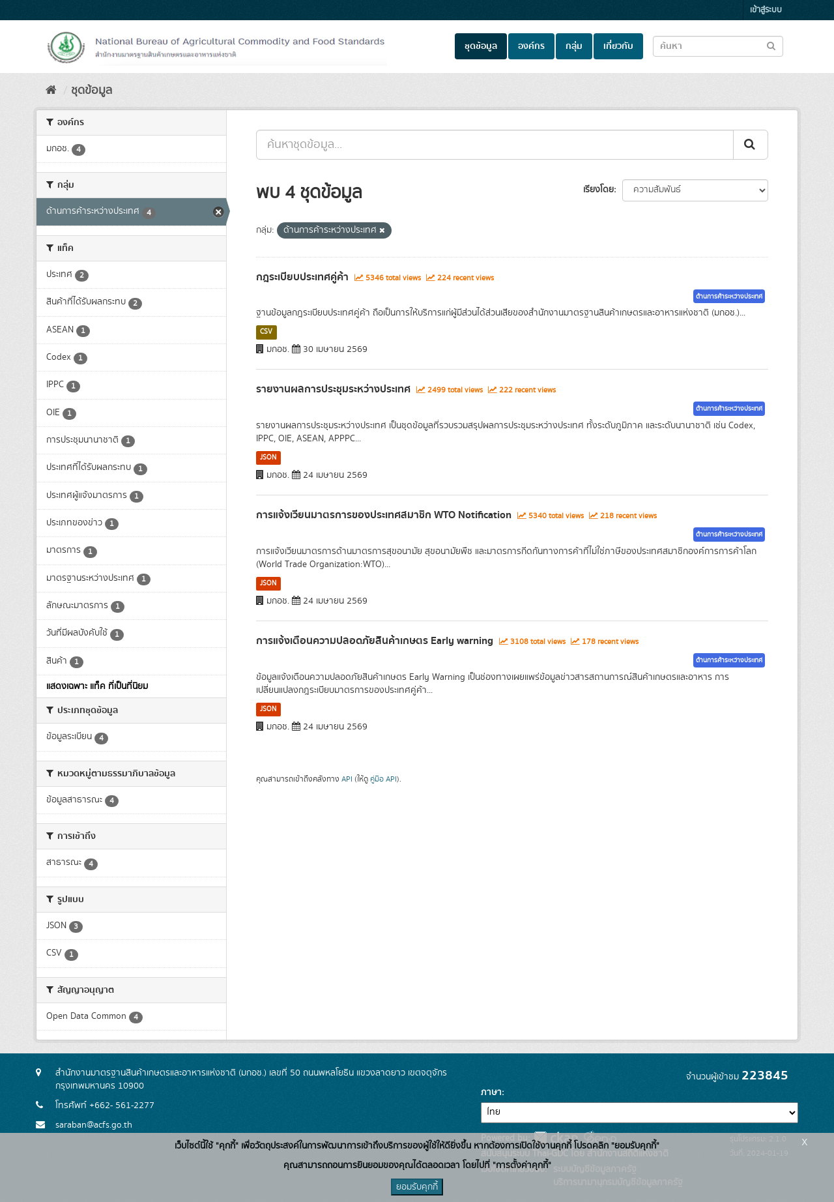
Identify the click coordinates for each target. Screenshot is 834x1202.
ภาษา (491, 1092)
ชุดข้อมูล (481, 46)
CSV (266, 332)
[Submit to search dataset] (771, 45)
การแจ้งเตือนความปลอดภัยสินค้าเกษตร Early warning (374, 640)
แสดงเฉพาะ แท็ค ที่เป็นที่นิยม (97, 686)
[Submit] (750, 145)
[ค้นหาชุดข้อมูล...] (495, 145)
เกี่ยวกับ (618, 46)
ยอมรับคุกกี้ (417, 1187)
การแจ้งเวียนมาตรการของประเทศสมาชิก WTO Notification (383, 514)
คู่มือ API (383, 779)
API (346, 779)
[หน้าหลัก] (51, 90)
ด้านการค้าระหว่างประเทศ (729, 296)
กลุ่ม (574, 46)
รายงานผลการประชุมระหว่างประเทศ (333, 389)
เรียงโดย (598, 189)
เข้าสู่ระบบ (766, 10)
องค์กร (531, 46)
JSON (268, 457)
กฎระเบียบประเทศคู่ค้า (302, 277)
